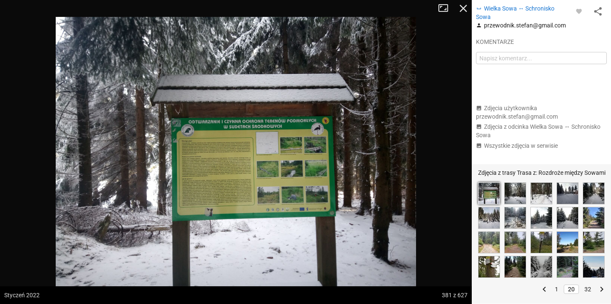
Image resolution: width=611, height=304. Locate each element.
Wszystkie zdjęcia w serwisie (517, 145)
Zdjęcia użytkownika (517, 112)
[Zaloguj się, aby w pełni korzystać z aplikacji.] (579, 11)
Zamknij (463, 8)
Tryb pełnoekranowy (446, 8)
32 (587, 289)
